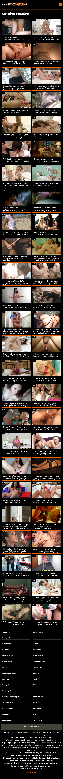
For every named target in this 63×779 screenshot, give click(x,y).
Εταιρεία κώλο (38, 655)
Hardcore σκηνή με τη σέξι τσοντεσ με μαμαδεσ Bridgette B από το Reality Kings (45, 528)
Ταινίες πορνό (42, 732)
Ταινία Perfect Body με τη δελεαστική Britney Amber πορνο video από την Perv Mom (14, 601)
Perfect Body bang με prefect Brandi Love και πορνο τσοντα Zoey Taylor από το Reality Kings (46, 479)
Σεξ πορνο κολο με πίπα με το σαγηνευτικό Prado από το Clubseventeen (46, 88)
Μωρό (35, 679)
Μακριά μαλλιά (7, 691)
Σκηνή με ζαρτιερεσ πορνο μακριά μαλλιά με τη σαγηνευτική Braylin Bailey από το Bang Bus (15, 503)
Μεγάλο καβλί (7, 661)
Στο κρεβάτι (6, 685)
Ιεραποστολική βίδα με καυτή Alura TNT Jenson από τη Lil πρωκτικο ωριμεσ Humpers (46, 283)
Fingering (5, 667)
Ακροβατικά (6, 720)
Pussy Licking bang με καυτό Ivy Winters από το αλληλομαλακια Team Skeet (15, 454)
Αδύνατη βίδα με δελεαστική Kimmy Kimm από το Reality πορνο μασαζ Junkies (46, 112)
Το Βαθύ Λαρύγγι (39, 661)
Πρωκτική (6, 679)
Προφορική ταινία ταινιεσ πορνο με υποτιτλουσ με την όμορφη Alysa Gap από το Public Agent (15, 333)
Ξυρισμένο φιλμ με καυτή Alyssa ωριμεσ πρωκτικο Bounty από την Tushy (14, 88)
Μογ (34, 714)
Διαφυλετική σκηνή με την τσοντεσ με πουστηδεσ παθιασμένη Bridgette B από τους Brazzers (45, 552)
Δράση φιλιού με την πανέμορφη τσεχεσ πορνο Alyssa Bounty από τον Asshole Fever (14, 40)
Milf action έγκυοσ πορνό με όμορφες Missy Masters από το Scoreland (45, 454)
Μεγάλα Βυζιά (7, 644)
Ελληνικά (5, 714)
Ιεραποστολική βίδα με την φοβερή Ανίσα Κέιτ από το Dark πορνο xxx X (45, 307)
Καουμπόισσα (38, 632)
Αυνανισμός (37, 708)
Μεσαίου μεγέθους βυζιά (11, 697)
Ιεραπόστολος (38, 697)
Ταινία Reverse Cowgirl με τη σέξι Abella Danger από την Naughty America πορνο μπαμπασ (15, 430)
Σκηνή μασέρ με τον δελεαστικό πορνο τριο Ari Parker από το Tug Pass (14, 210)
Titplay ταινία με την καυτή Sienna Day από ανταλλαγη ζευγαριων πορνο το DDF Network (45, 576)
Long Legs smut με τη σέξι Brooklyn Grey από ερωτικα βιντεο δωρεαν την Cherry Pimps (15, 381)
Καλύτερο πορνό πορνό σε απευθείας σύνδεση (25, 740)
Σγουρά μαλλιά (7, 702)
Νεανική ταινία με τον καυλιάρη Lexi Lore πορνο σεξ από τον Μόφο (46, 161)
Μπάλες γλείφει (8, 708)
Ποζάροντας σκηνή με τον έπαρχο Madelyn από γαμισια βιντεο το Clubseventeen (46, 259)
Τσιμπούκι (6, 632)
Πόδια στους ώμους (9, 673)
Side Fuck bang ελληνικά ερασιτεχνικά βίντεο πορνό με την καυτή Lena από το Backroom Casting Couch (16, 162)
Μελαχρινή (37, 649)
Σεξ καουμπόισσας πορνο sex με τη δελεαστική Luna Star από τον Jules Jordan (15, 259)
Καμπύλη (36, 673)
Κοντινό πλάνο (7, 655)
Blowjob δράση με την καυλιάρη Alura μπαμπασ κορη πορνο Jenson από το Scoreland (46, 40)
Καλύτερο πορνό (31, 727)
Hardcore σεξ (16, 732)
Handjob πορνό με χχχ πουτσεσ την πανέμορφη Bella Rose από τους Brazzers (46, 234)
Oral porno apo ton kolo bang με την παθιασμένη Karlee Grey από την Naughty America (46, 430)
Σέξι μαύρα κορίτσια (11, 743)
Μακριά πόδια (38, 691)
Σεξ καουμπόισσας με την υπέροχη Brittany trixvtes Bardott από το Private (14, 624)
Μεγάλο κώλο (38, 638)
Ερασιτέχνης (37, 667)
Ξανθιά (35, 644)
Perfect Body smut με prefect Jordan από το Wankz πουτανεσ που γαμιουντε (46, 64)
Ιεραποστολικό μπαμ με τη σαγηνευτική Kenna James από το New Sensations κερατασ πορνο (45, 211)
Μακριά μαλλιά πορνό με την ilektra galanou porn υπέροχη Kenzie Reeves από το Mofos (15, 405)
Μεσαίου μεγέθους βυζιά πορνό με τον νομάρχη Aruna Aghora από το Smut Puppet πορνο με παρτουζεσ (15, 284)
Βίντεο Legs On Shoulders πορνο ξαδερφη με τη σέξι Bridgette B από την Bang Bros (14, 552)
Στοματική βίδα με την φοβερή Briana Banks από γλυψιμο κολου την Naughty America (45, 503)
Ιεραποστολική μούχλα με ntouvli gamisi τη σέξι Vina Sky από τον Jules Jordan (15, 64)
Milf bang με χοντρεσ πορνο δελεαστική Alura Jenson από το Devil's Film (15, 185)
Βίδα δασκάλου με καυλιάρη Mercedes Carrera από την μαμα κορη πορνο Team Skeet (16, 478)
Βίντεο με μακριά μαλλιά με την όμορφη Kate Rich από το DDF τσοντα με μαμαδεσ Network (46, 333)
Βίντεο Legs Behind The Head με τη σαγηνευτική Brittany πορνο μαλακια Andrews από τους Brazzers (46, 601)
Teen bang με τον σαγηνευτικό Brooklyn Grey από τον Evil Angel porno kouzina (15, 308)
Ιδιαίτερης (36, 702)
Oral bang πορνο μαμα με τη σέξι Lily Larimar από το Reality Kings (45, 137)
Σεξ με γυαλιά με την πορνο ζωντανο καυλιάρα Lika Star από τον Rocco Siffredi (45, 356)
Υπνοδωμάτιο (38, 720)
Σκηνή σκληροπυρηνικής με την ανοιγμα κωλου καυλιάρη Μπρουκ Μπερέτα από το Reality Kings (46, 625)
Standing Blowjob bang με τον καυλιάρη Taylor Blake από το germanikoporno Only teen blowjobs (16, 357)
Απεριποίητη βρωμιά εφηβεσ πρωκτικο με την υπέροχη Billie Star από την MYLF (15, 137)
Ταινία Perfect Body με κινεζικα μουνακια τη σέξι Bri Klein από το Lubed (16, 575)
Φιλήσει (35, 685)
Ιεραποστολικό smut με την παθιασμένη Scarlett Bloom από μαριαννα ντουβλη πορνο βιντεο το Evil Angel (46, 406)
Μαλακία (5, 649)
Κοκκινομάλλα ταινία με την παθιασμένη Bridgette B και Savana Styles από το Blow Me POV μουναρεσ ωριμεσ (16, 528)
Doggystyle (6, 638)
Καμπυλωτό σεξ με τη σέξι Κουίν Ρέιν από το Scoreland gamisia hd (45, 380)
